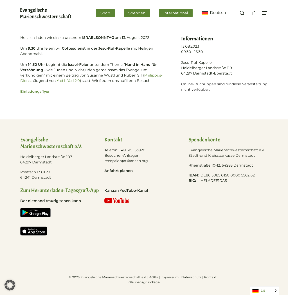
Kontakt (211, 277)
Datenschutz (191, 277)
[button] (10, 285)
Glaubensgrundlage (144, 282)
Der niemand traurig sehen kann (50, 201)
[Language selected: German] (264, 290)
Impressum (170, 277)
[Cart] (253, 13)
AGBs (153, 277)
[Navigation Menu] (265, 13)
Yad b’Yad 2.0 (68, 81)
